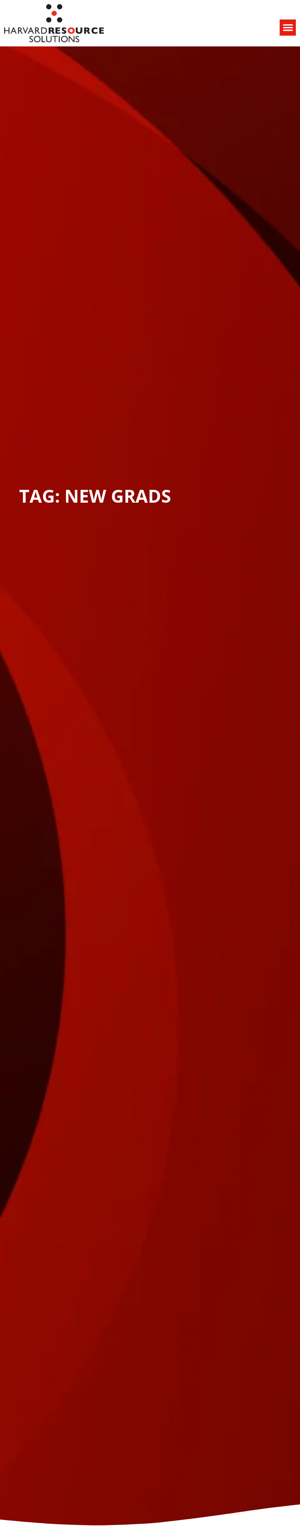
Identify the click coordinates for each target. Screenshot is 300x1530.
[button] (288, 27)
